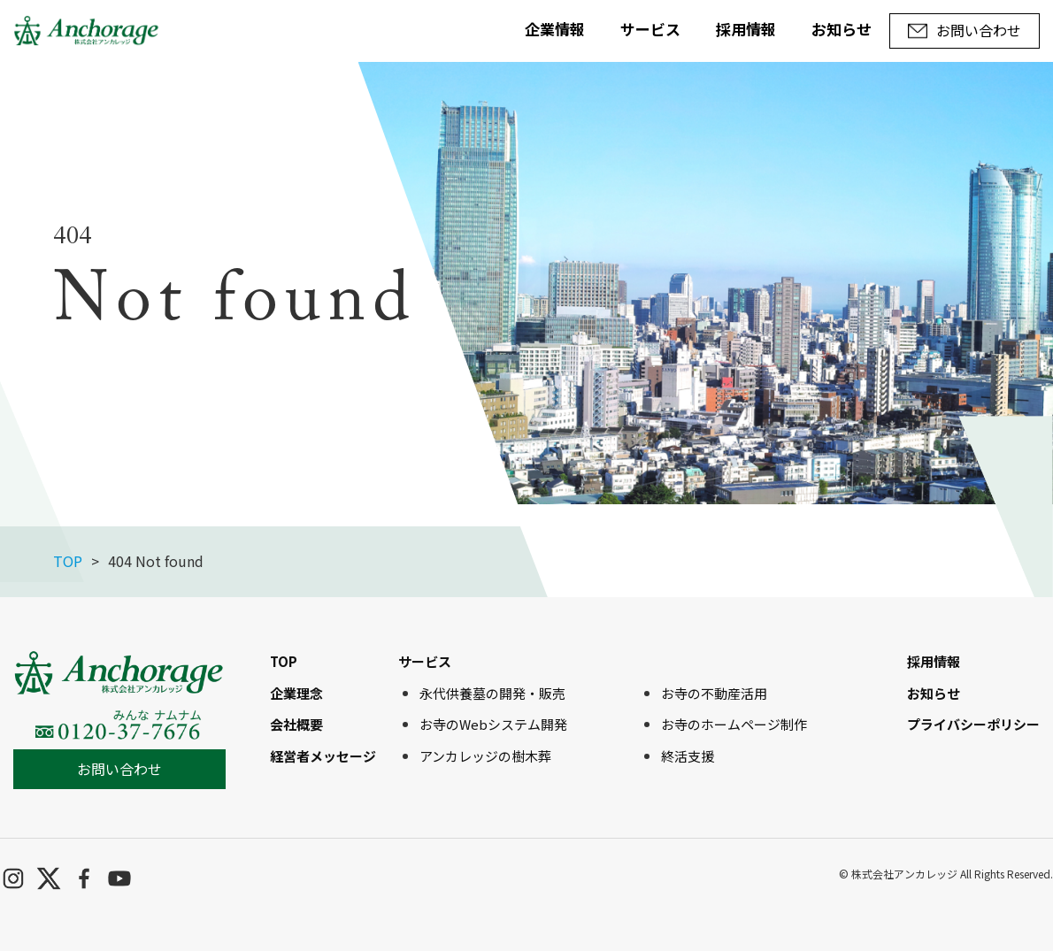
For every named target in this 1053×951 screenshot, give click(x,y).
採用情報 (746, 29)
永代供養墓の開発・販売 (492, 693)
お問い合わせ (119, 768)
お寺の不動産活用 (714, 693)
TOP (67, 560)
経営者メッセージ (323, 756)
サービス (650, 29)
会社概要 (296, 724)
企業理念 (296, 693)
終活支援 (687, 756)
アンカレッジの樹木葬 (485, 756)
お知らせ (841, 29)
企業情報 (555, 29)
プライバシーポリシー (973, 724)
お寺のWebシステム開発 (493, 724)
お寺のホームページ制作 (734, 724)
